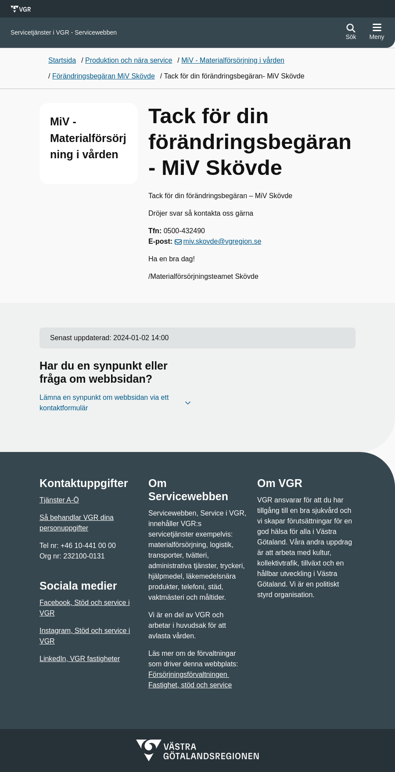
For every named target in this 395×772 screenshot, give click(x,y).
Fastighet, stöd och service (190, 685)
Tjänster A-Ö (59, 500)
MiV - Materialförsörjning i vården (88, 137)
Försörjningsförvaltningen (188, 674)
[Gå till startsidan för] (64, 32)
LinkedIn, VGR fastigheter (80, 658)
